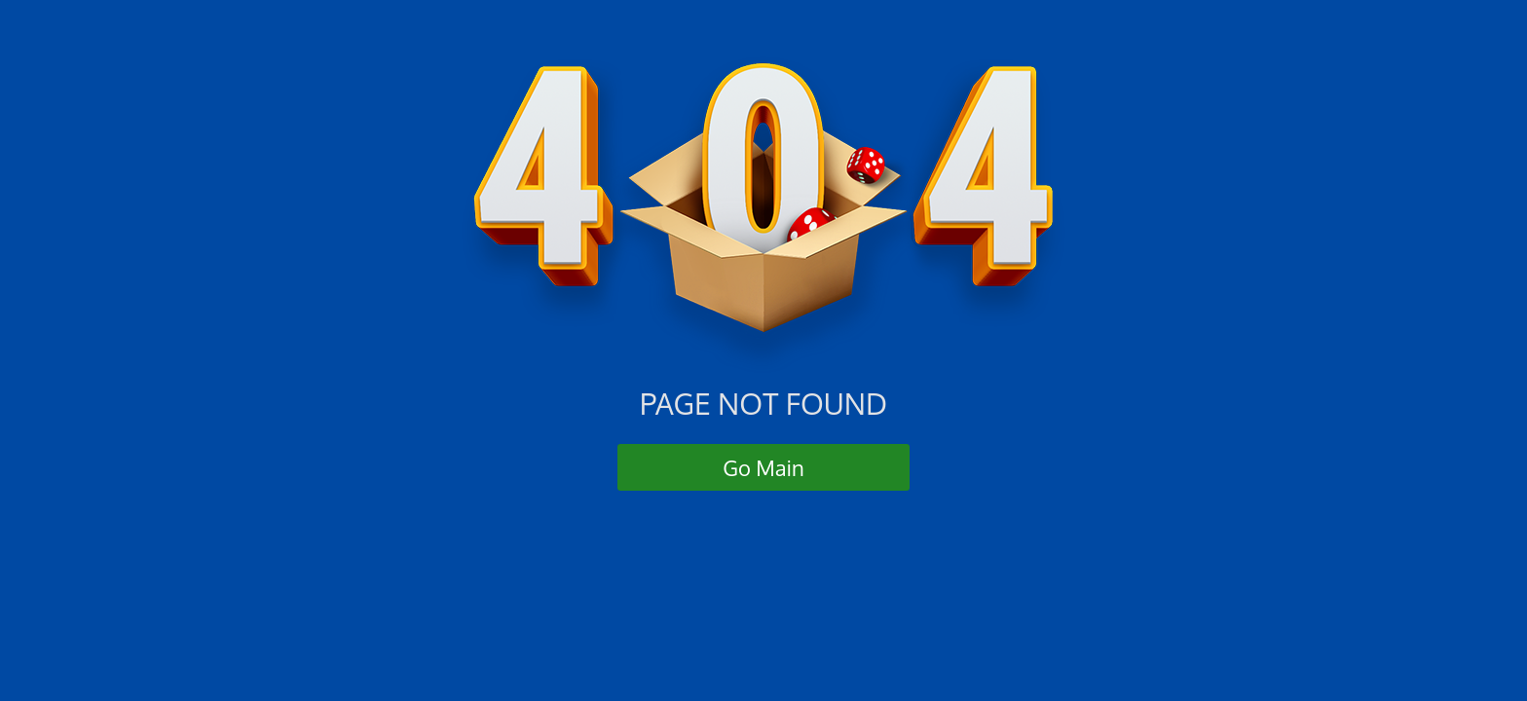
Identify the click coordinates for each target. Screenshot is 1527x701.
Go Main (763, 467)
